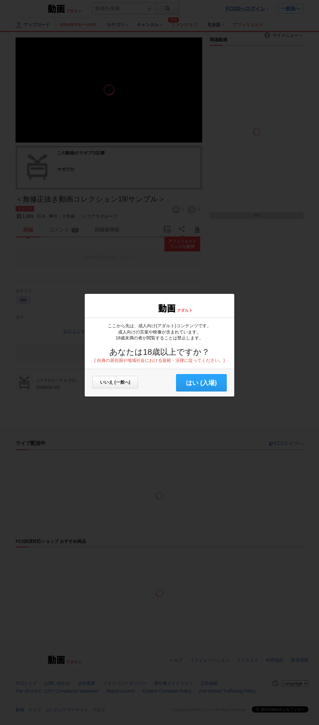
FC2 (141, 308)
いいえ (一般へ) (115, 382)
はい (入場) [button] (201, 382)
